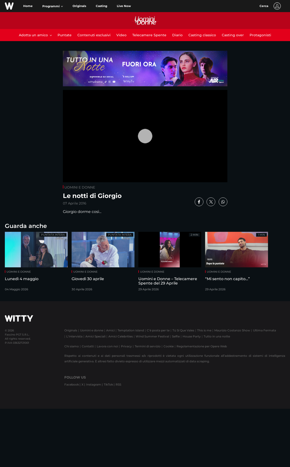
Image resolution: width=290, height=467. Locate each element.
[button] (52, 6)
